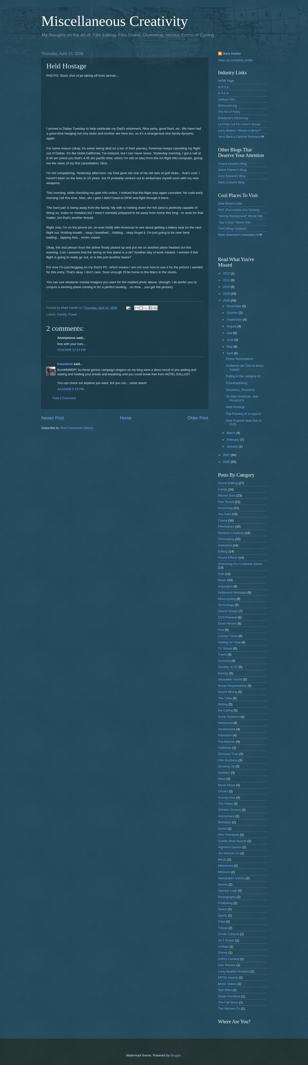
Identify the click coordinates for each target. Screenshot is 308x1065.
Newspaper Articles (231, 878)
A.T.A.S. (223, 93)
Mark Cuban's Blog (231, 182)
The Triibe (225, 698)
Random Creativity (231, 533)
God (221, 630)
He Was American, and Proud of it (242, 398)
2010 (227, 287)
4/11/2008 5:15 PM (70, 389)
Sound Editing (228, 483)
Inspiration (225, 586)
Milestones (225, 865)
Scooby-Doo (226, 797)
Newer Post (52, 418)
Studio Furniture (229, 996)
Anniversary (226, 816)
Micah (222, 859)
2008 (227, 300)
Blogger (175, 1055)
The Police (225, 803)
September (235, 319)
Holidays (224, 772)
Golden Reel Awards (232, 841)
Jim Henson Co (228, 853)
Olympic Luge (227, 890)
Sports (222, 915)
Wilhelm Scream (229, 810)
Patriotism (225, 735)
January (232, 446)
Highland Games (229, 847)
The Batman (226, 741)
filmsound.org (227, 105)
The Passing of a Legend (243, 414)
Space (222, 909)
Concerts (224, 661)
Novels (223, 884)
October (232, 312)
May (230, 346)
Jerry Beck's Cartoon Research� (241, 136)
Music (222, 580)
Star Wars (225, 990)
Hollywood (225, 723)
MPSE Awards (228, 977)
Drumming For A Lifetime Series (240, 564)
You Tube (224, 514)
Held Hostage (235, 407)
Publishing (225, 903)
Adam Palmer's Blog (232, 170)
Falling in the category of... (244, 376)
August (232, 326)
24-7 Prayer (226, 940)
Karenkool (65, 364)
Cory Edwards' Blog (232, 176)
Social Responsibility (232, 686)
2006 (227, 462)
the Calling (225, 710)
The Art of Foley (229, 112)
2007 (227, 455)
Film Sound (226, 502)
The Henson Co (229, 1008)
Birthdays (224, 822)
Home (125, 418)
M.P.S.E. (224, 87)
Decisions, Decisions (240, 390)
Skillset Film (226, 99)
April (230, 353)
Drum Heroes (227, 623)
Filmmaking (226, 539)
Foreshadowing (236, 383)
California (224, 748)
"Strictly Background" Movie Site (240, 216)
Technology (226, 605)
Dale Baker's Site (230, 203)
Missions (224, 872)
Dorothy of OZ (228, 667)
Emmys (223, 673)
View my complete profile (235, 60)
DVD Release (227, 617)
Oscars (223, 791)
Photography (227, 897)
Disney (223, 952)
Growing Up (226, 766)
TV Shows (225, 648)
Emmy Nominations (239, 359)
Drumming (225, 508)
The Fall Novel (228, 1002)
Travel (72, 314)
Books (222, 828)
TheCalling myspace (232, 228)
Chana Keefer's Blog (232, 164)
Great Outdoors (229, 717)
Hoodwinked (226, 729)
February (233, 439)
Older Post (198, 418)
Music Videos (227, 984)
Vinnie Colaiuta (228, 934)
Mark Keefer (232, 53)
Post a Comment (64, 398)
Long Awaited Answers (233, 971)
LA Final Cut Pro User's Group (239, 124)
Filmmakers (226, 526)
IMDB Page (226, 81)
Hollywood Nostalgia (232, 592)
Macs (222, 779)
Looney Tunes (228, 636)
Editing (223, 551)
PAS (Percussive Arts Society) (239, 210)
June (230, 340)
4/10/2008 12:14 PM (71, 350)
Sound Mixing (227, 692)
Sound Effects (228, 557)
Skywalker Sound (230, 679)
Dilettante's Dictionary (233, 118)
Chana (222, 520)
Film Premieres (228, 834)
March (231, 433)
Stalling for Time (229, 642)
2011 (227, 280)
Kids (221, 574)
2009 (227, 293)
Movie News (226, 785)
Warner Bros (227, 495)
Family (61, 314)
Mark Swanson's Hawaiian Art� (240, 235)
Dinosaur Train (228, 754)
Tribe (221, 921)
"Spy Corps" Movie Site (234, 222)
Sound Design (228, 611)
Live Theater (226, 965)
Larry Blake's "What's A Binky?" (240, 130)
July (230, 333)
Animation (225, 545)
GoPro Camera (228, 959)
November (234, 306)
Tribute (223, 928)
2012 (227, 273)
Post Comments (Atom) (76, 428)
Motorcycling (227, 599)
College (223, 946)
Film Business (228, 760)
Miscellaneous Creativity (114, 21)
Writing (223, 704)
